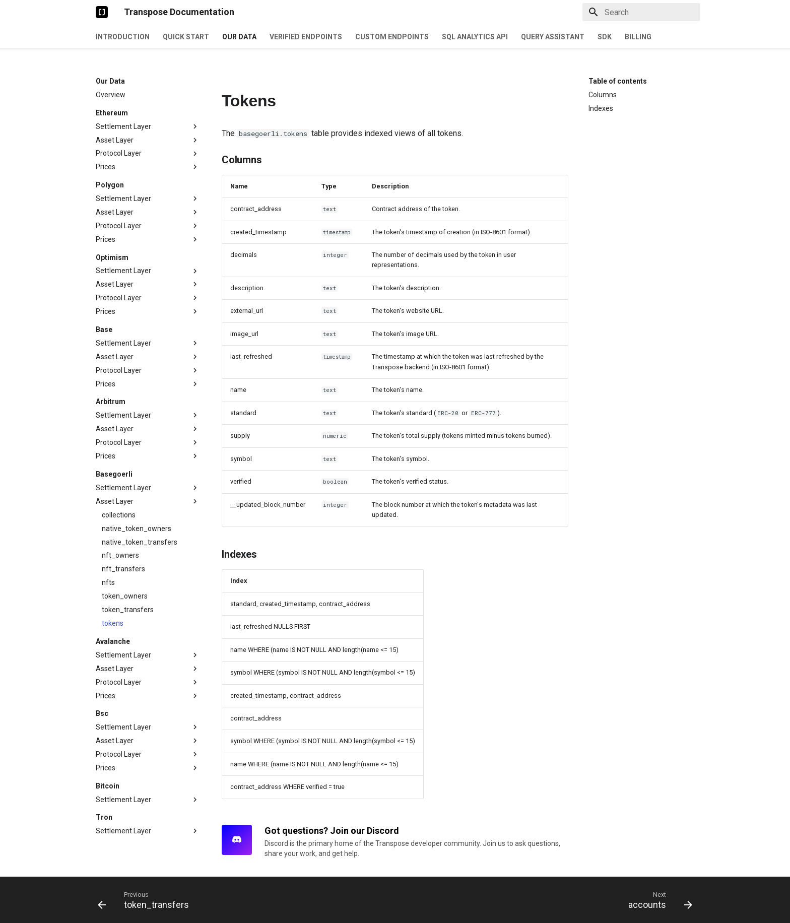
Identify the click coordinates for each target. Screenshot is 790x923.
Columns (602, 95)
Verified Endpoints (306, 37)
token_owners (125, 596)
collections (119, 515)
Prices (148, 166)
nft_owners (120, 555)
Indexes (600, 108)
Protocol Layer (148, 153)
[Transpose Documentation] (102, 12)
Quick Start (186, 37)
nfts (108, 582)
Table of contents (617, 81)
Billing (638, 37)
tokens (112, 623)
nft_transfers (123, 569)
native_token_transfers (139, 542)
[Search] (641, 12)
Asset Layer (148, 140)
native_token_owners (136, 528)
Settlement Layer (148, 126)
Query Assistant (552, 37)
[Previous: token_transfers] (146, 900)
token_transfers (128, 610)
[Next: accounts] (657, 900)
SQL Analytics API (475, 37)
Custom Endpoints (392, 37)
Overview (110, 95)
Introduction (123, 37)
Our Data (239, 37)
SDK (605, 37)
